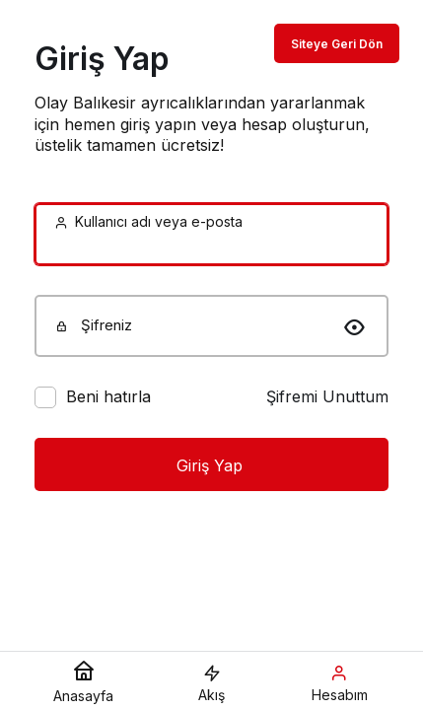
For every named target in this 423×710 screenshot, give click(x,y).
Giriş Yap (211, 465)
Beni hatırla (108, 396)
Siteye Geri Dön (337, 43)
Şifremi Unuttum (327, 396)
